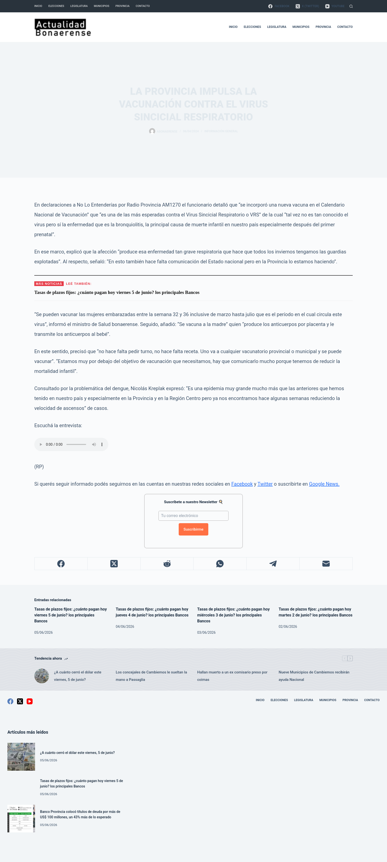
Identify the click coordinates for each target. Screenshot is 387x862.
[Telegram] (273, 563)
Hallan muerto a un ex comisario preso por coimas (232, 676)
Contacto (143, 6)
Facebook (242, 484)
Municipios (101, 6)
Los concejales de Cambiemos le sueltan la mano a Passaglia (151, 676)
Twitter (265, 484)
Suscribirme (194, 529)
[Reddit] (167, 563)
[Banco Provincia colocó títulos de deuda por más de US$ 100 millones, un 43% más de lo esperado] (21, 818)
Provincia (123, 6)
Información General (221, 131)
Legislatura (79, 6)
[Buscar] (351, 6)
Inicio (38, 6)
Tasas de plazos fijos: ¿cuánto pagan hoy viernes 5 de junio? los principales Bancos (70, 615)
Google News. (324, 484)
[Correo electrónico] (326, 563)
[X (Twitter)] (307, 6)
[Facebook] (278, 6)
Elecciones (56, 6)
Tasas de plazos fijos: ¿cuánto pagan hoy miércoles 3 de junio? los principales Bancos (233, 615)
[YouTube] (335, 6)
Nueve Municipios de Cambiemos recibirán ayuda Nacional (314, 676)
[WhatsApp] (220, 563)
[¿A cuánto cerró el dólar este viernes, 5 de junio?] (41, 676)
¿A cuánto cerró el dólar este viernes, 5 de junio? (77, 676)
